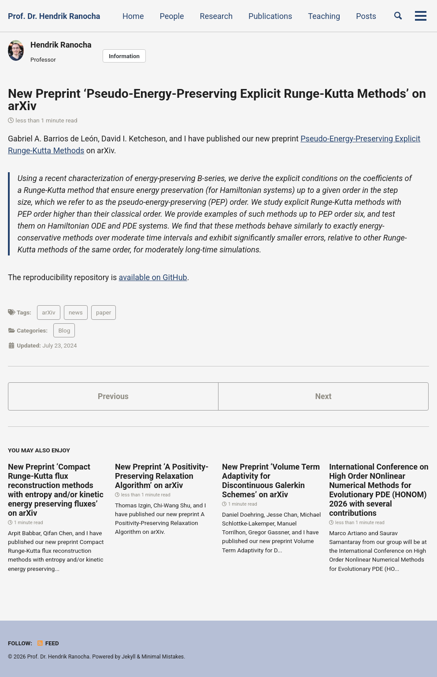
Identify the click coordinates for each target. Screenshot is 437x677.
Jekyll (129, 657)
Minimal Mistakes (163, 657)
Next (323, 396)
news (76, 312)
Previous (113, 396)
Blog (64, 330)
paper (103, 312)
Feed (48, 643)
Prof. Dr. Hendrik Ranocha (54, 16)
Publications (269, 16)
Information (124, 55)
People (170, 16)
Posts (365, 16)
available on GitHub (154, 277)
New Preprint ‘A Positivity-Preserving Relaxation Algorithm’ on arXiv (161, 476)
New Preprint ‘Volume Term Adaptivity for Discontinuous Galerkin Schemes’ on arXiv (271, 480)
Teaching (323, 16)
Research (214, 16)
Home (131, 16)
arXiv (48, 312)
